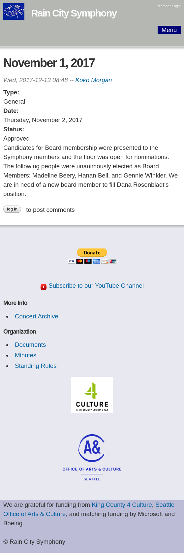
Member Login (169, 6)
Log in (12, 209)
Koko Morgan (94, 80)
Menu (169, 29)
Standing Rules (36, 365)
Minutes (25, 355)
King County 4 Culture (122, 504)
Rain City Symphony (73, 13)
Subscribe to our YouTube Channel (96, 285)
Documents (30, 344)
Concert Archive (36, 316)
